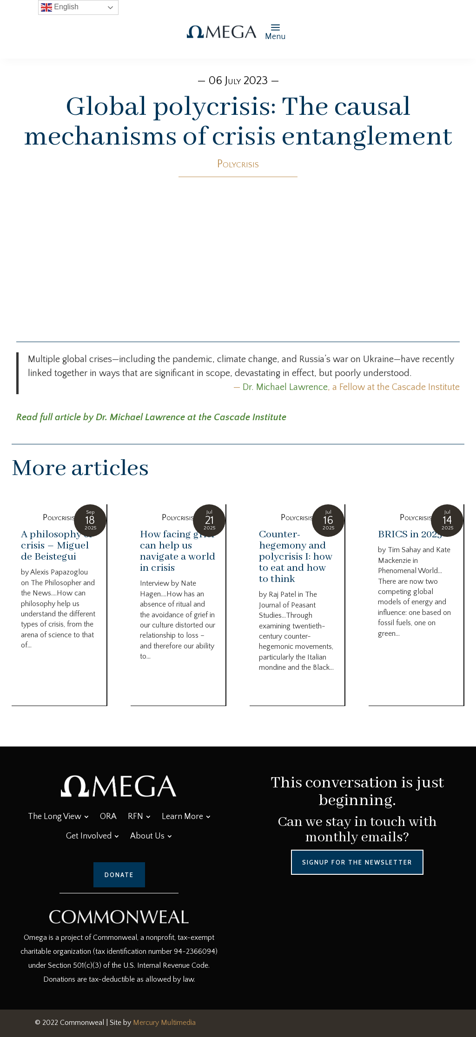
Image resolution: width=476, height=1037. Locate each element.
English (60, 7)
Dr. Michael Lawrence (285, 387)
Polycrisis (238, 164)
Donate (119, 874)
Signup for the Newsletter (357, 862)
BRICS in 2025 (410, 534)
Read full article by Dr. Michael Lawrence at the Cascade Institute (151, 417)
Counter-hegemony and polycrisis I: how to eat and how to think (295, 557)
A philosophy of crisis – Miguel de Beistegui (57, 545)
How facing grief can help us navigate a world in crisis (177, 551)
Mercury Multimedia (164, 1022)
